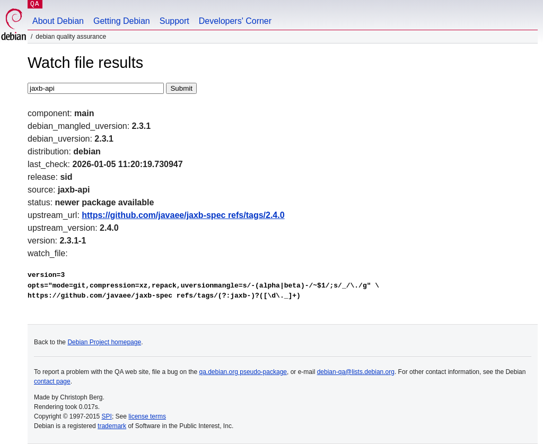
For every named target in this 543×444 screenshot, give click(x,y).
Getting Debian (121, 20)
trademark (112, 426)
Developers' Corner (235, 20)
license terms (147, 416)
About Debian (58, 20)
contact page (52, 381)
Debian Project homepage (104, 342)
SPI (107, 416)
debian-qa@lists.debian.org (356, 372)
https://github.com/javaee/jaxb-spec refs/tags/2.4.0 (183, 215)
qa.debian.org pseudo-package (243, 372)
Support (174, 20)
